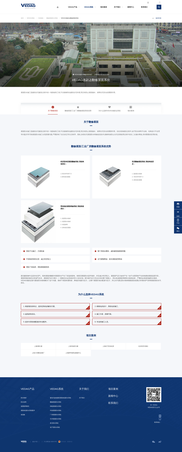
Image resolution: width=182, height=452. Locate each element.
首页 (22, 18)
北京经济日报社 (143, 346)
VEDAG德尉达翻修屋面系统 (70, 18)
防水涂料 (23, 402)
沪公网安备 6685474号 (50, 441)
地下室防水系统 (55, 427)
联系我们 (144, 7)
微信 (178, 229)
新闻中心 (130, 7)
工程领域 (40, 18)
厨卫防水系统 (54, 423)
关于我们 (117, 7)
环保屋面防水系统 (55, 410)
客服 (178, 205)
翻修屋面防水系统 (52, 18)
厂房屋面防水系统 (55, 414)
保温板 (23, 414)
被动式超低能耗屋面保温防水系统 (60, 398)
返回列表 (158, 18)
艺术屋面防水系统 (55, 419)
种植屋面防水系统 (55, 406)
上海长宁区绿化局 (108, 346)
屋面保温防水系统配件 (28, 410)
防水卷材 (23, 398)
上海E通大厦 (38, 346)
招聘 (178, 213)
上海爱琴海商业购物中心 (73, 353)
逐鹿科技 (69, 441)
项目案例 (103, 7)
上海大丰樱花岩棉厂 (38, 353)
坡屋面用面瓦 (25, 406)
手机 (178, 221)
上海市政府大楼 (73, 346)
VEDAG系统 (88, 7)
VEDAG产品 (72, 7)
